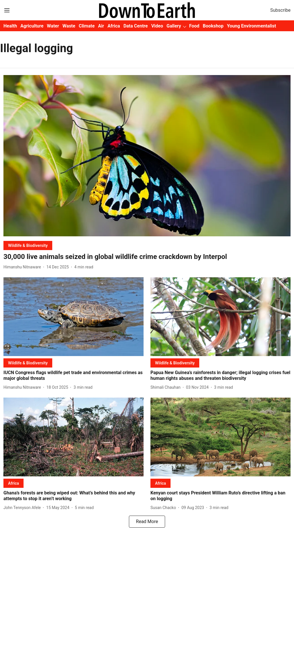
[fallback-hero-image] (147, 155)
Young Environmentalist (251, 26)
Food (194, 26)
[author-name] (23, 267)
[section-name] (27, 245)
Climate (86, 26)
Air (101, 26)
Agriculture (31, 26)
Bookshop (213, 26)
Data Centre (135, 26)
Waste (69, 26)
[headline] (147, 256)
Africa (113, 26)
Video (157, 26)
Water (53, 26)
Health (10, 26)
